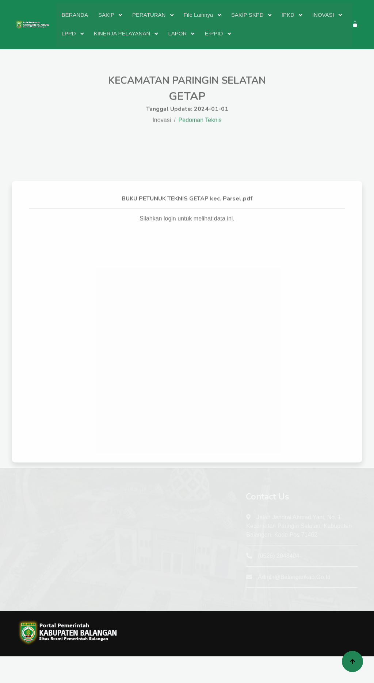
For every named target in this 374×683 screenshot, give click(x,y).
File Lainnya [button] (199, 15)
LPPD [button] (69, 33)
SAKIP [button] (107, 15)
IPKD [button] (289, 15)
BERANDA (74, 15)
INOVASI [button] (324, 15)
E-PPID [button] (214, 33)
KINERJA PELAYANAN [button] (123, 33)
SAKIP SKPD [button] (248, 15)
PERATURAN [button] (149, 15)
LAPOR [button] (178, 33)
